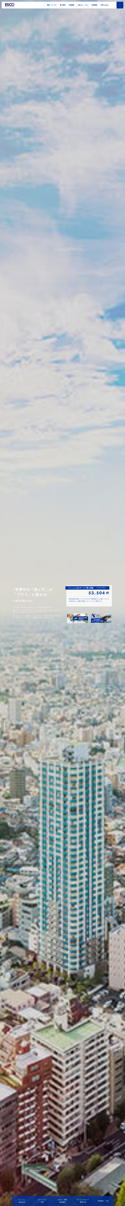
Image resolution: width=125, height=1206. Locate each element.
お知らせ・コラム (83, 5)
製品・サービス (52, 5)
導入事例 (62, 5)
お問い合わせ (105, 5)
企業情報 (71, 5)
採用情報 (94, 5)
